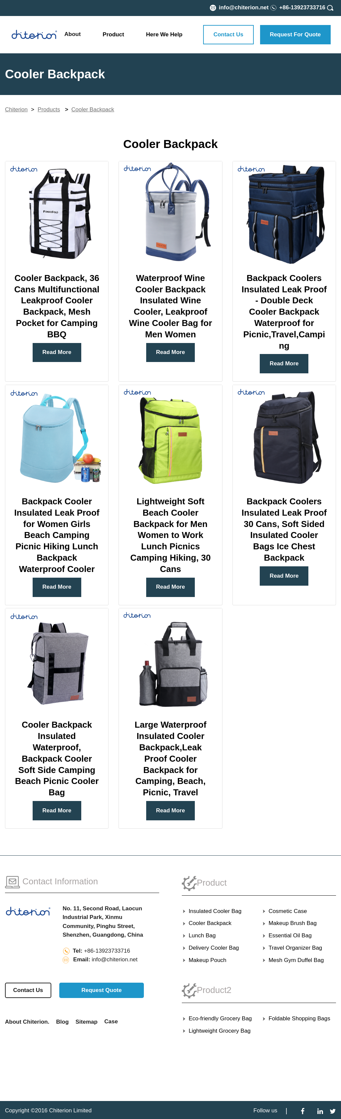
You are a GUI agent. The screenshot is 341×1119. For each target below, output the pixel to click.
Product (113, 34)
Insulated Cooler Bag (211, 911)
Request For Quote (295, 34)
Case (111, 1021)
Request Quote (101, 990)
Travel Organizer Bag (292, 948)
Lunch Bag (199, 935)
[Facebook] (302, 1111)
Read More (56, 352)
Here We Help (164, 34)
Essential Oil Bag (287, 935)
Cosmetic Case (284, 911)
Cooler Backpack (92, 109)
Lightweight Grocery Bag (216, 1031)
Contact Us (228, 34)
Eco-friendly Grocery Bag (217, 1018)
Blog (62, 1022)
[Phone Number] (297, 7)
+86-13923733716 (107, 951)
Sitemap (87, 1022)
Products (49, 109)
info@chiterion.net (115, 959)
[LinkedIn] (320, 1111)
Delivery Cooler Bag (210, 948)
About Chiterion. (27, 1022)
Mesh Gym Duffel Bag (293, 960)
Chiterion (16, 109)
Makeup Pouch (204, 960)
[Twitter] (333, 1111)
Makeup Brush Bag (289, 923)
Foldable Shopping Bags (296, 1018)
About (72, 34)
